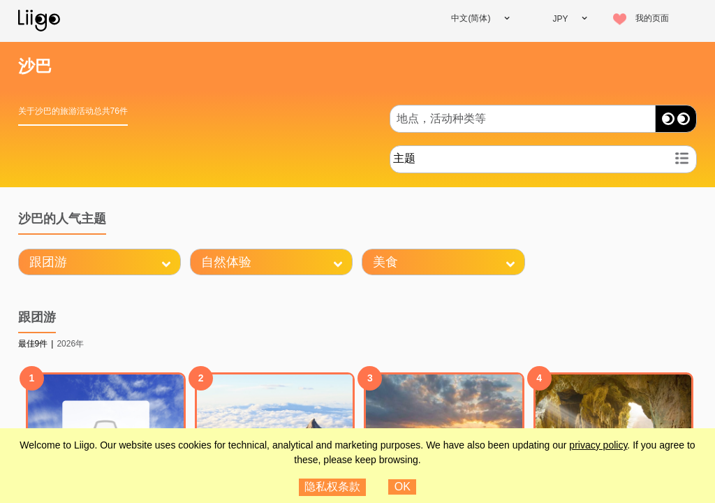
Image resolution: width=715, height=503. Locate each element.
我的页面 (652, 18)
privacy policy (598, 445)
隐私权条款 (332, 487)
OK (403, 487)
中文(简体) (470, 18)
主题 (404, 158)
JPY (560, 19)
